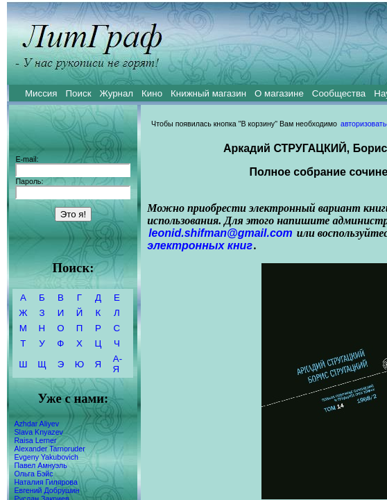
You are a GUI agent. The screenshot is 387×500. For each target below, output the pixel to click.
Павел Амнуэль (40, 465)
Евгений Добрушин (46, 490)
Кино (151, 93)
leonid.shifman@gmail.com (220, 233)
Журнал (116, 93)
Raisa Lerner (35, 440)
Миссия (41, 93)
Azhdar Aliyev (36, 423)
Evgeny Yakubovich (46, 457)
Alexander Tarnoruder (49, 448)
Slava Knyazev (38, 432)
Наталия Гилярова (45, 482)
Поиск (79, 93)
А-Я (117, 363)
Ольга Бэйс (33, 473)
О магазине (279, 93)
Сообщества (339, 93)
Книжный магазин (208, 93)
